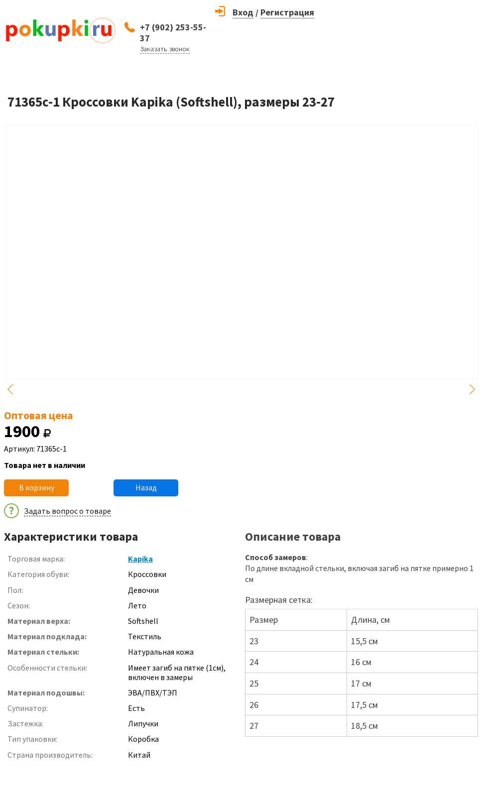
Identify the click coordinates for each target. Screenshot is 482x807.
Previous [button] (10, 389)
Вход (243, 12)
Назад (146, 487)
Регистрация (287, 12)
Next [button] (472, 389)
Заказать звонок (165, 48)
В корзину (36, 487)
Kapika (140, 559)
